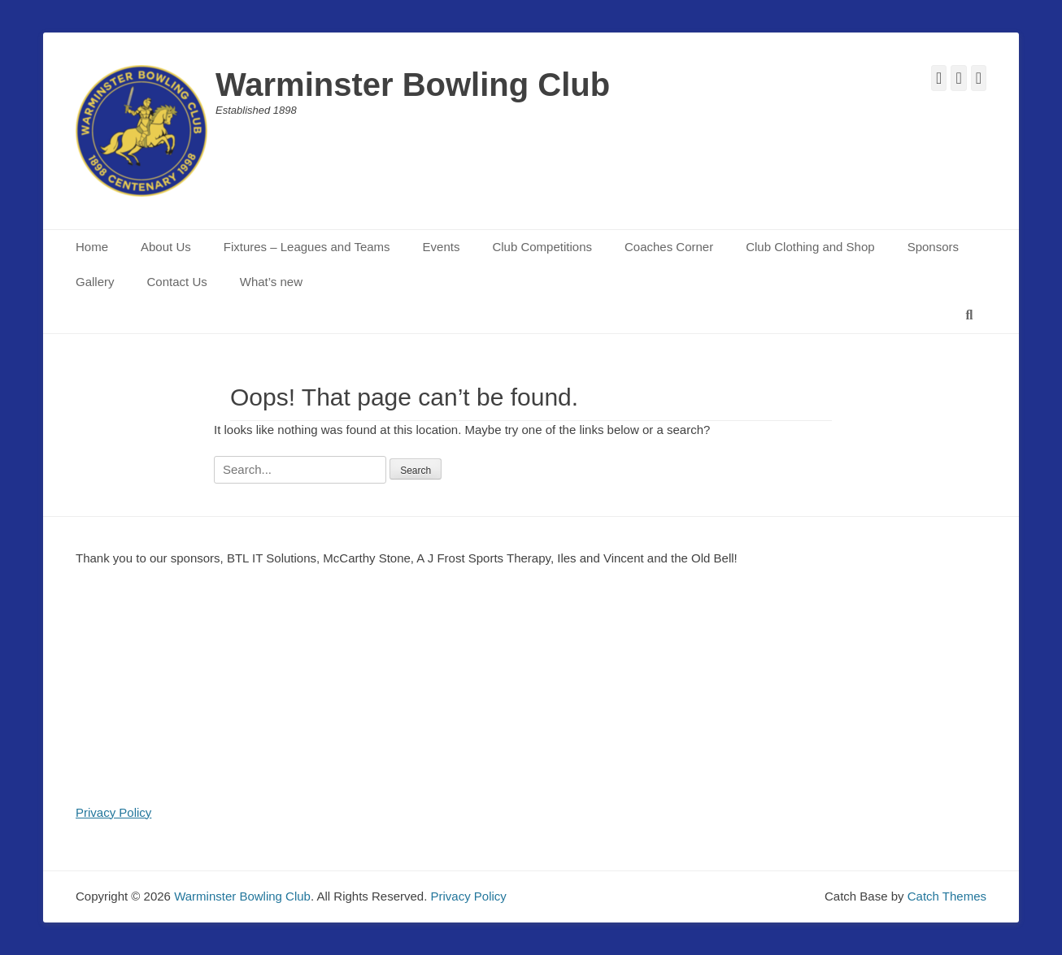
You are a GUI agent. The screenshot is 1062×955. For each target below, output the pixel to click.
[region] (531, 694)
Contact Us (177, 282)
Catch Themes (946, 896)
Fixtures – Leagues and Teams (307, 247)
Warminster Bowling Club (412, 84)
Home (92, 247)
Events (441, 247)
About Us (166, 247)
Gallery (95, 282)
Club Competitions (542, 247)
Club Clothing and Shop (810, 247)
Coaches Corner (669, 247)
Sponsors (933, 247)
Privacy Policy (113, 812)
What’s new (271, 282)
